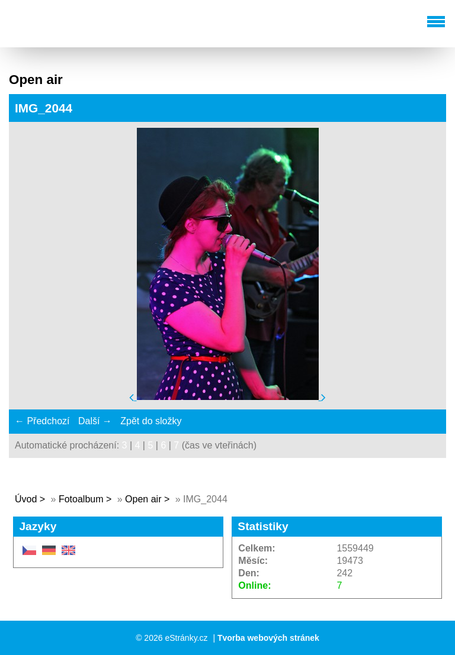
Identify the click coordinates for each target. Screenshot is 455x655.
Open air (144, 499)
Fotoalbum (81, 499)
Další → (95, 421)
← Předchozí (42, 421)
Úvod (26, 499)
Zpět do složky (150, 421)
